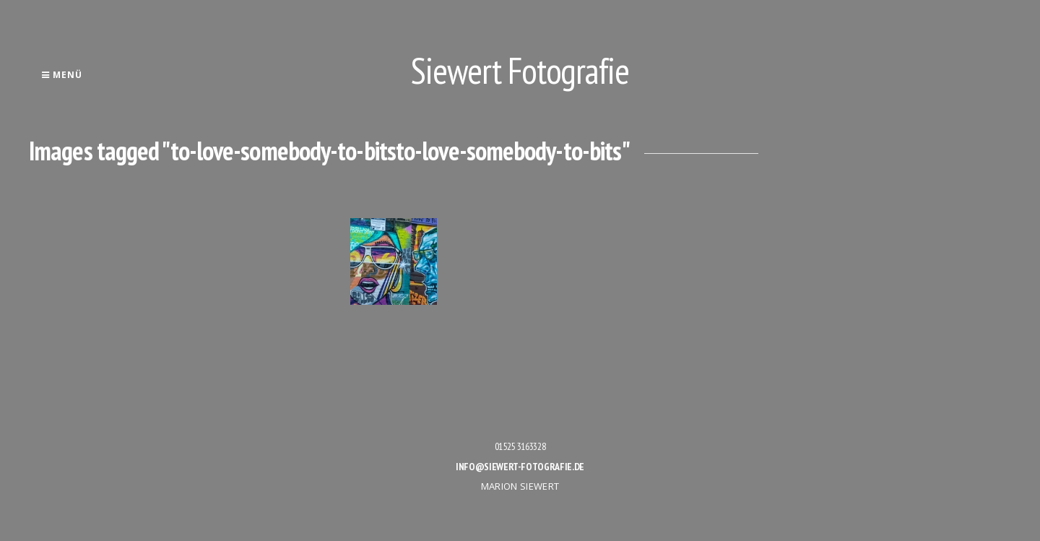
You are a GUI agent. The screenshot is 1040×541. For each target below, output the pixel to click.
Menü (62, 75)
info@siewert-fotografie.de (520, 466)
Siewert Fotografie (520, 70)
